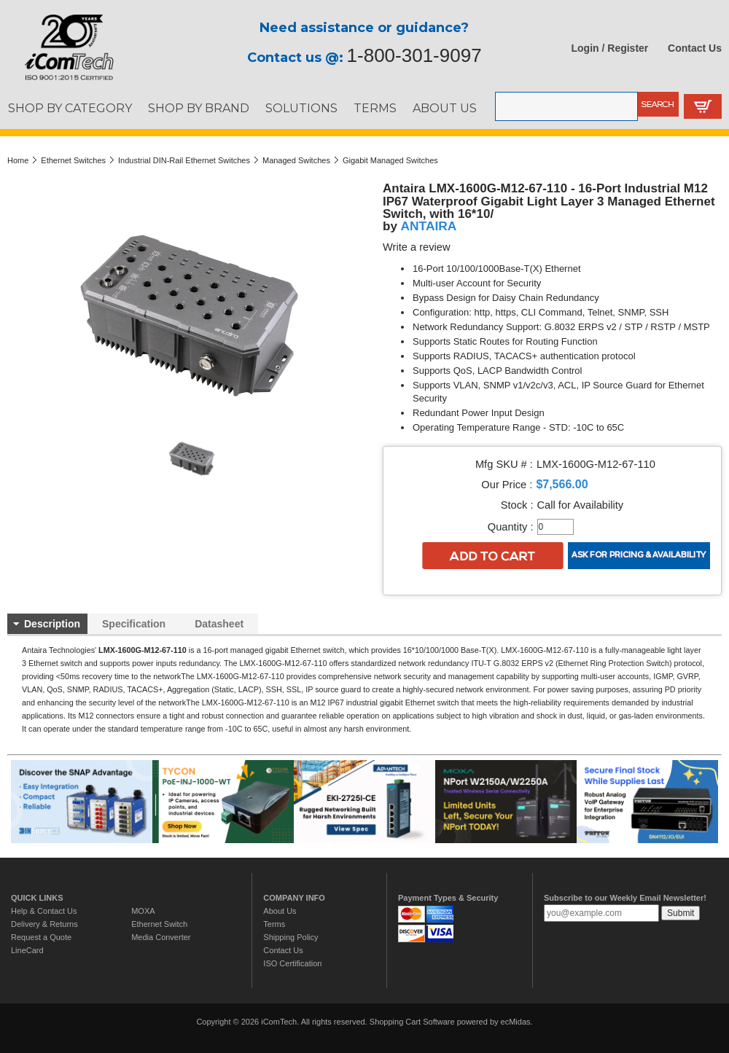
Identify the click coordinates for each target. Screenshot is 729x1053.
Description (52, 624)
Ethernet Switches (73, 160)
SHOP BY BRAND (198, 107)
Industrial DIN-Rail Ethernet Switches (184, 160)
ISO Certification (292, 963)
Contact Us (695, 48)
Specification (133, 624)
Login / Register (610, 48)
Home (17, 160)
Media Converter (160, 937)
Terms (274, 924)
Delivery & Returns (44, 924)
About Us (279, 911)
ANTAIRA (429, 226)
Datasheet (219, 624)
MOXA (143, 911)
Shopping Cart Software (412, 1021)
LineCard (27, 950)
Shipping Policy (290, 937)
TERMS (375, 107)
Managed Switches (296, 160)
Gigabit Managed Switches (390, 160)
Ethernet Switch (159, 924)
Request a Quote (41, 937)
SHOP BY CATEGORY (70, 107)
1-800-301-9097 (414, 55)
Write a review (417, 247)
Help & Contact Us (44, 911)
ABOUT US (445, 107)
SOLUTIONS (301, 107)
